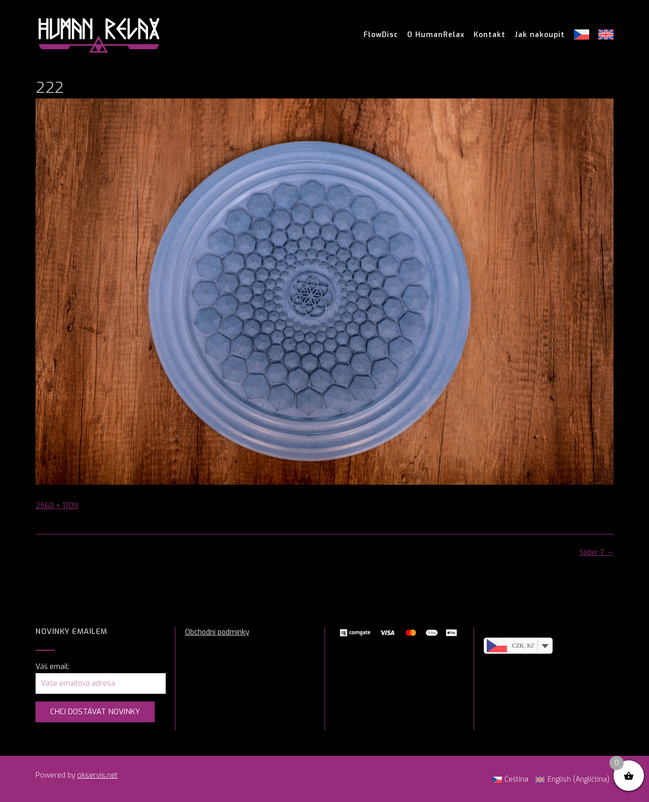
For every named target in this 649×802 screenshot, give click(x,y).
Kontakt (490, 35)
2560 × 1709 (56, 506)
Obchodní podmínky (217, 632)
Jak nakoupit (540, 35)
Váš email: (52, 667)
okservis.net (97, 775)
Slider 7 (597, 552)
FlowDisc (381, 35)
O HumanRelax (435, 35)
